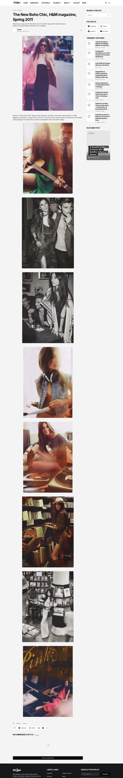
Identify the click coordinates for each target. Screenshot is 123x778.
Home (14, 10)
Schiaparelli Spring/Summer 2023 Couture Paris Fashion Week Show (102, 54)
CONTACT (76, 3)
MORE (84, 3)
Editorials (19, 10)
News (64, 776)
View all (37, 735)
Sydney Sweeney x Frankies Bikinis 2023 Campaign (102, 85)
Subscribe (105, 774)
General (49, 776)
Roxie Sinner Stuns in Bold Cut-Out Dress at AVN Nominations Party (102, 117)
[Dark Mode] (105, 2)
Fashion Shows (66, 773)
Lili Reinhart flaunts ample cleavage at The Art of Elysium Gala (101, 95)
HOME (25, 3)
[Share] (81, 30)
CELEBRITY (57, 3)
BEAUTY (67, 3)
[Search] (108, 2)
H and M (24, 723)
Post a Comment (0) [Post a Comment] (48, 758)
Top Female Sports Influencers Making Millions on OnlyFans (102, 43)
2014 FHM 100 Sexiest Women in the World (102, 64)
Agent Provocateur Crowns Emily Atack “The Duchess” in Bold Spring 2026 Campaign (102, 106)
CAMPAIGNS (34, 3)
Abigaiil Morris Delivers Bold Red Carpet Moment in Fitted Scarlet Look (101, 74)
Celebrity (49, 773)
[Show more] (47, 728)
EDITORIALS (46, 3)
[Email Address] (90, 774)
